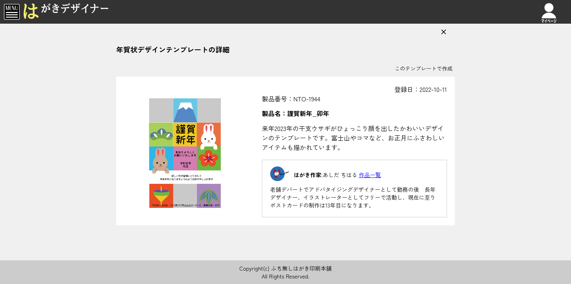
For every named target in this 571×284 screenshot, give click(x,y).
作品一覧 (370, 175)
